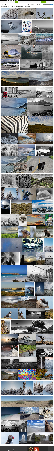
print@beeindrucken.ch (15, 0)
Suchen (51, 4)
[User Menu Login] (47, 2)
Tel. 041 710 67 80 (9, 0)
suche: (28, 4)
